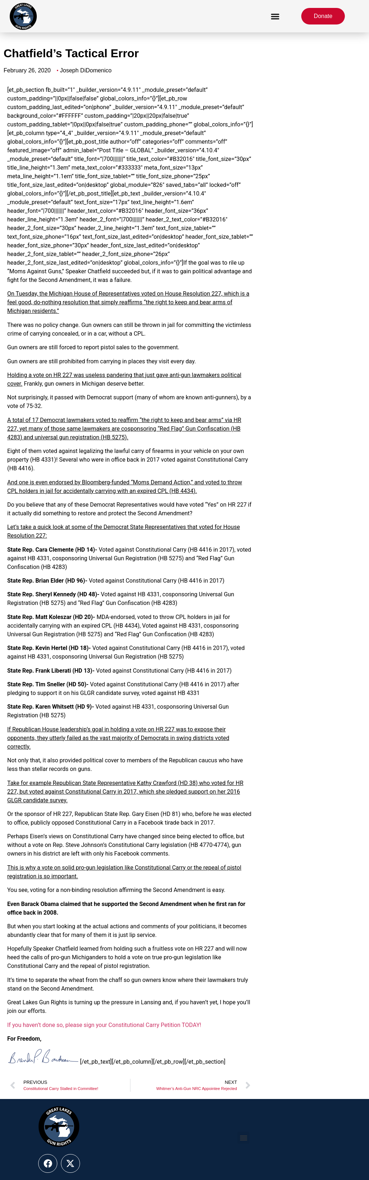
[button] (275, 16)
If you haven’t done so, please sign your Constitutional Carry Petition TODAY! (104, 1025)
